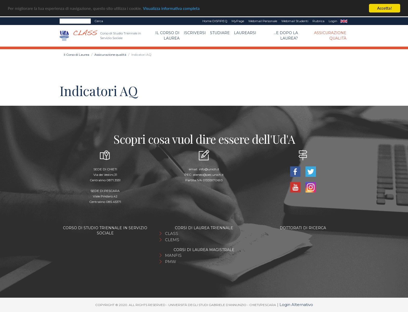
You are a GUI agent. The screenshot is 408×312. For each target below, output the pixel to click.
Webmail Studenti (294, 21)
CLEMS (172, 239)
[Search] (75, 21)
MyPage (238, 21)
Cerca (98, 21)
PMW (170, 261)
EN (343, 21)
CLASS (171, 233)
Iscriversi (195, 32)
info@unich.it (209, 169)
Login (333, 21)
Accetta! (384, 8)
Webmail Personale (262, 21)
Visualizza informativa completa (171, 8)
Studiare (220, 32)
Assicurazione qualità (330, 35)
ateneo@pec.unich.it (208, 175)
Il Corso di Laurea (167, 35)
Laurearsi (245, 32)
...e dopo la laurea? (286, 35)
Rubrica (318, 21)
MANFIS (173, 255)
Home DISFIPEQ (214, 21)
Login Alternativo (296, 304)
